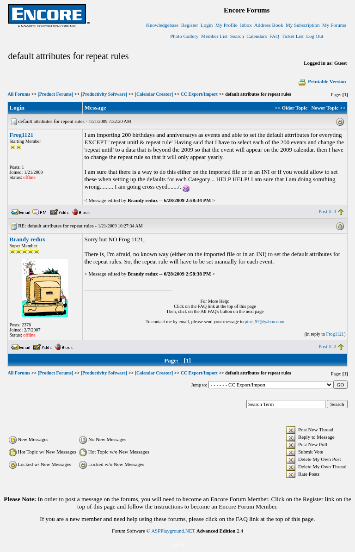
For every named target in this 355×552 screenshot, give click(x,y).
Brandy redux (27, 239)
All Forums (19, 94)
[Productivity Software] (104, 94)
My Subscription (303, 25)
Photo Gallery (184, 36)
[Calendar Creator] (154, 94)
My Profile (226, 25)
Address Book (268, 25)
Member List (214, 36)
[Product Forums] (55, 94)
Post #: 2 (327, 346)
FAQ (274, 36)
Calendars (256, 36)
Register (189, 25)
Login (207, 25)
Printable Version (322, 81)
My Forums (334, 25)
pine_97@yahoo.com (264, 321)
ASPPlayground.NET (173, 531)
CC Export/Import (199, 94)
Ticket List (293, 36)
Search (237, 36)
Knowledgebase (162, 25)
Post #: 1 (327, 211)
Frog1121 (22, 134)
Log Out (314, 36)
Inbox (246, 25)
